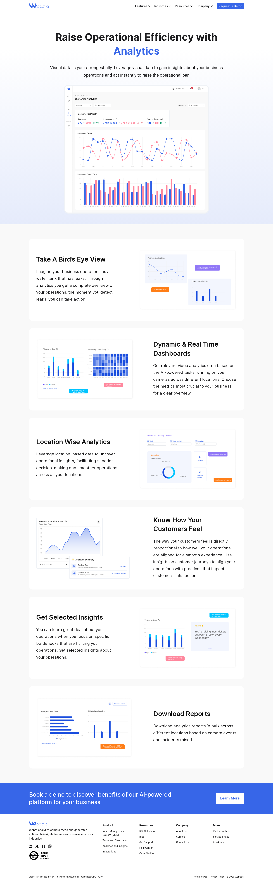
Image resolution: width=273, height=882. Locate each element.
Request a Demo (230, 6)
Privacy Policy (217, 876)
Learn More (230, 798)
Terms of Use (200, 876)
